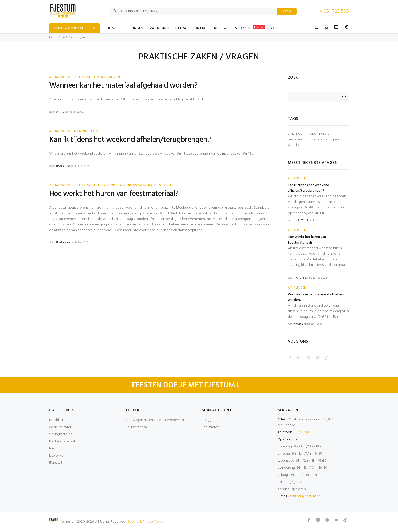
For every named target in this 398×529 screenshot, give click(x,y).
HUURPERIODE (106, 185)
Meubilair (56, 420)
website (294, 145)
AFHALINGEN (59, 77)
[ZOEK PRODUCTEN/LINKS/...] (194, 11)
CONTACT (200, 28)
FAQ (271, 28)
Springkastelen (60, 434)
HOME (112, 28)
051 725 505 (336, 11)
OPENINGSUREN (107, 77)
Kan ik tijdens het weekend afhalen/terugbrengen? (130, 140)
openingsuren (320, 134)
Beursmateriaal (136, 427)
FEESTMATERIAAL (69, 29)
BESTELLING (82, 77)
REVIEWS (221, 28)
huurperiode (318, 139)
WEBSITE (166, 185)
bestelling (295, 139)
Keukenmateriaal (62, 441)
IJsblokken (57, 456)
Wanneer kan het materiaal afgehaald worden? (123, 86)
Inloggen (208, 420)
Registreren (210, 427)
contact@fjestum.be (305, 496)
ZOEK (287, 11)
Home (53, 37)
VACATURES (159, 28)
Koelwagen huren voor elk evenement (155, 420)
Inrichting (56, 448)
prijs (336, 139)
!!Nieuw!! (55, 463)
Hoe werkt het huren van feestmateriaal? (114, 194)
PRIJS (152, 185)
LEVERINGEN (133, 28)
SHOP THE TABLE (250, 28)
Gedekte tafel (60, 427)
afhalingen (296, 134)
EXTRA (180, 28)
